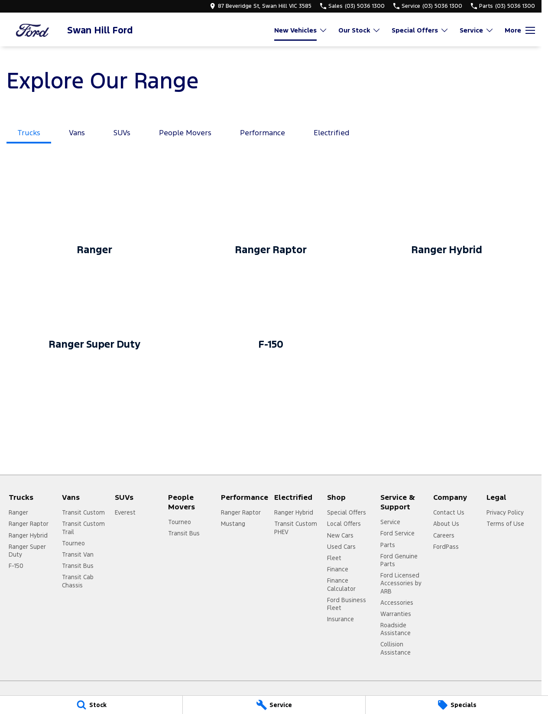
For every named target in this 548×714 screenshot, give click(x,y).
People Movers (185, 132)
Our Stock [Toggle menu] (359, 30)
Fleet (334, 558)
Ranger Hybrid (28, 535)
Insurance (340, 619)
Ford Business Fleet (346, 604)
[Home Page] (32, 30)
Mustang (233, 524)
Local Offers (344, 524)
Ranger (18, 512)
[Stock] (91, 705)
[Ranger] (94, 217)
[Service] (274, 705)
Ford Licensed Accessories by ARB (401, 583)
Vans (77, 132)
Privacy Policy (505, 512)
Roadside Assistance (395, 629)
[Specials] (457, 705)
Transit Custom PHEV (295, 527)
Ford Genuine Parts (399, 560)
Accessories (396, 602)
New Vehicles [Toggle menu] (301, 30)
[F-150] (271, 311)
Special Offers (346, 512)
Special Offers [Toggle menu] (420, 30)
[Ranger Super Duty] (94, 311)
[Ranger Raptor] (271, 217)
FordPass (446, 547)
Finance (337, 569)
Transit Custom (83, 512)
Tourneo (73, 543)
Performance (262, 132)
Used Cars (341, 547)
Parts (387, 545)
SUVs (121, 132)
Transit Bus (78, 566)
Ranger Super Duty (27, 550)
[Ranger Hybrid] (447, 217)
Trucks (28, 132)
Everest (125, 512)
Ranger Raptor (29, 524)
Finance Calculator (341, 584)
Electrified (332, 132)
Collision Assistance (395, 648)
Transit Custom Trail (83, 527)
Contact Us (448, 512)
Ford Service (397, 533)
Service (390, 522)
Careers (443, 535)
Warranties (395, 614)
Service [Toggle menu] (477, 30)
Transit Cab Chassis (78, 581)
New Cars (340, 535)
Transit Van (78, 554)
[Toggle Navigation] (520, 30)
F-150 (16, 566)
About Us (446, 524)
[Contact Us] (260, 6)
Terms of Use (505, 524)
